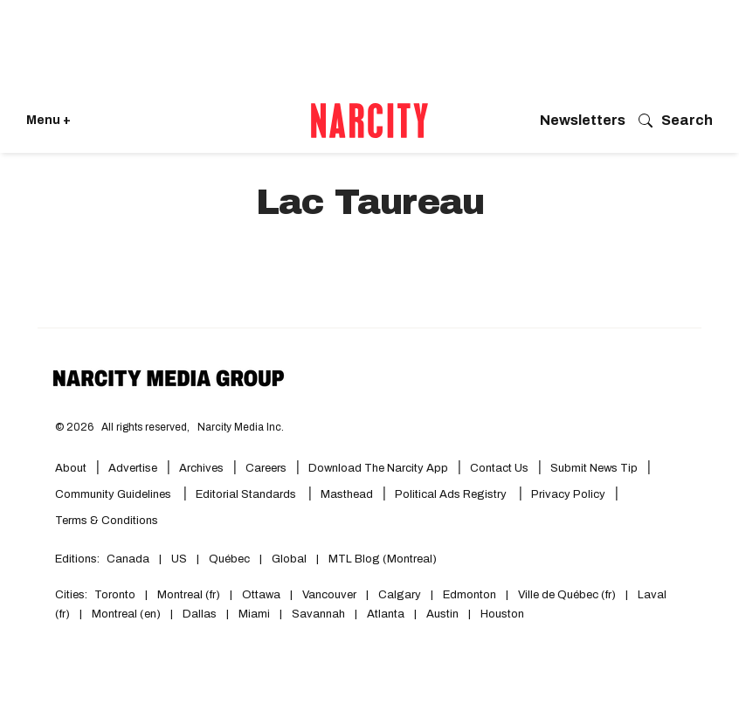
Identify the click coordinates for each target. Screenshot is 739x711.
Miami (254, 614)
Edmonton (469, 595)
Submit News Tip (594, 468)
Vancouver (329, 595)
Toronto (114, 595)
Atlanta (385, 614)
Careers (266, 468)
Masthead (347, 494)
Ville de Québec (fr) (567, 595)
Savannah (318, 614)
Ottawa (261, 595)
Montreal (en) (126, 614)
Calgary (399, 595)
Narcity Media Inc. (240, 427)
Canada (128, 559)
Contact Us (499, 468)
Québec (229, 559)
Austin (442, 614)
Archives (201, 468)
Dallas (200, 614)
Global (289, 559)
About (70, 468)
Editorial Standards (247, 494)
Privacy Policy (568, 494)
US (179, 559)
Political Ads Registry (452, 494)
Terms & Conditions (106, 520)
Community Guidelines (114, 494)
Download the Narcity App (378, 468)
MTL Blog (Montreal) (382, 559)
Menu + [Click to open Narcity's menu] (48, 120)
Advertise (132, 468)
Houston (502, 614)
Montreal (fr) (188, 595)
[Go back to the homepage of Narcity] (369, 120)
